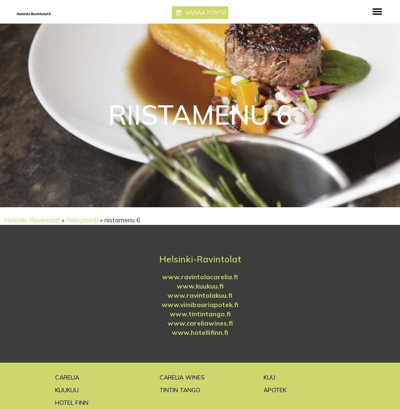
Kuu (269, 377)
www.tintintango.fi (200, 314)
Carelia (67, 377)
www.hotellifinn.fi (200, 333)
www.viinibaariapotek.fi (200, 305)
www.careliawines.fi (200, 323)
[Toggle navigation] (377, 11)
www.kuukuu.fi (200, 286)
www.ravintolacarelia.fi (200, 277)
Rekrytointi (82, 220)
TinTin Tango (180, 390)
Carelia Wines (182, 377)
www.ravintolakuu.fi (200, 295)
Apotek (275, 390)
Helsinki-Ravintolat (32, 220)
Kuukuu (67, 390)
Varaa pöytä (201, 12)
